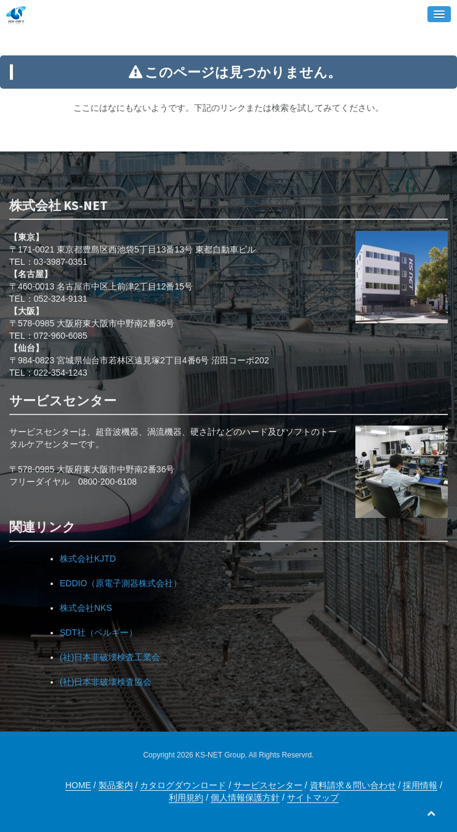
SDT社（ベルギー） (98, 632)
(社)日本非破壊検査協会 (106, 682)
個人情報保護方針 (245, 797)
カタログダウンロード (183, 785)
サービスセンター (267, 785)
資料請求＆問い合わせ (353, 785)
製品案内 (116, 785)
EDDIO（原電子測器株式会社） (121, 583)
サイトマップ (313, 797)
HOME (78, 785)
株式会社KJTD (88, 558)
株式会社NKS (86, 608)
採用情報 (420, 785)
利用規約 (186, 797)
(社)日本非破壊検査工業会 (110, 657)
